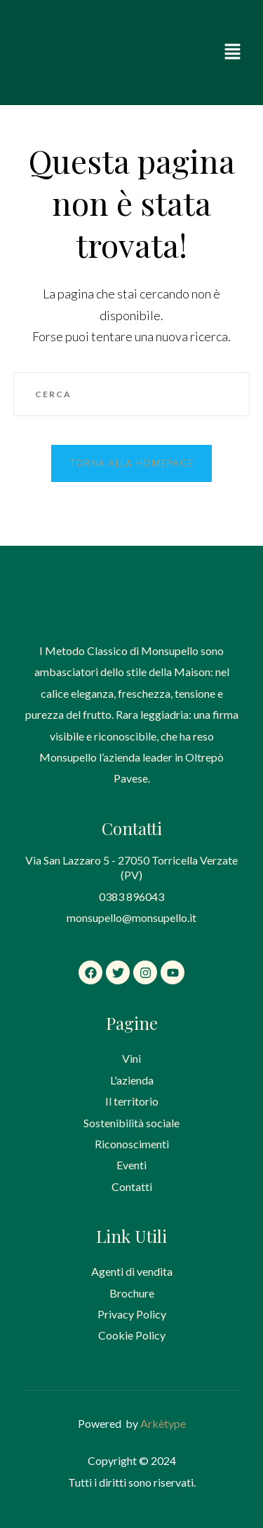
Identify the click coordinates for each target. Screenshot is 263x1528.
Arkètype (163, 1423)
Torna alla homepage (131, 463)
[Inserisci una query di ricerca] (131, 394)
